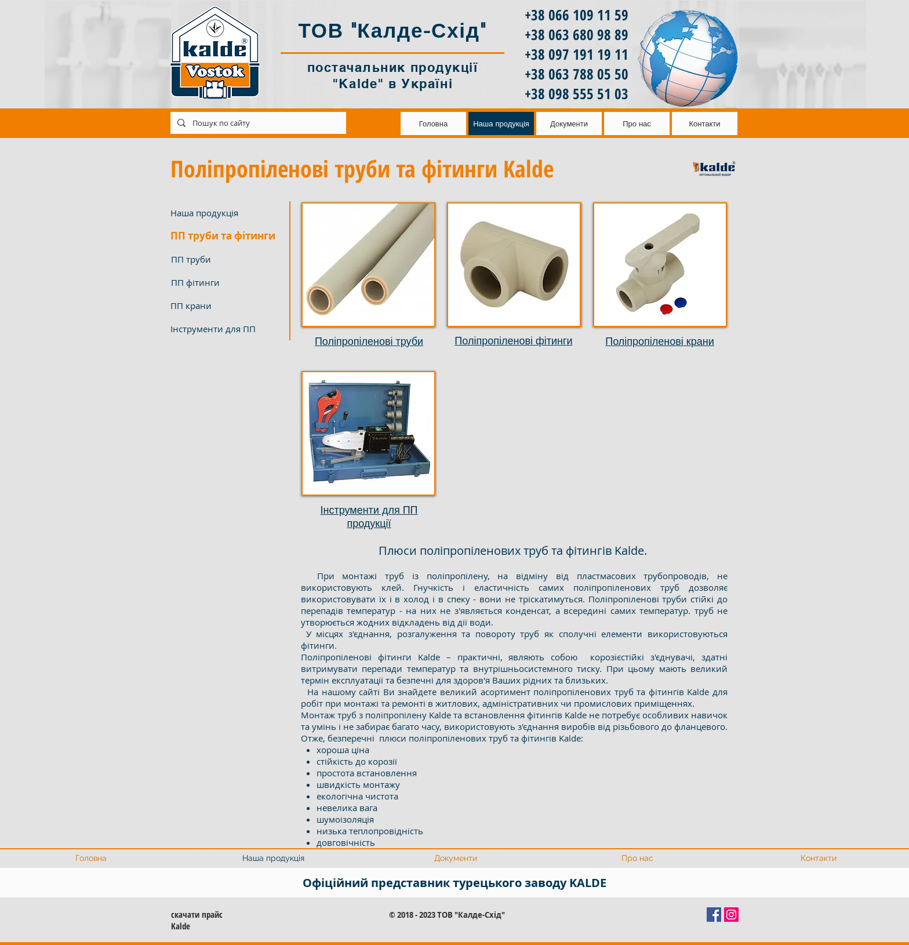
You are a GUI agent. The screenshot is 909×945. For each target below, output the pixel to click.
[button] (226, 236)
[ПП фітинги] (226, 282)
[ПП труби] (226, 259)
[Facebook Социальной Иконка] (714, 914)
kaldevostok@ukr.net (168, 121)
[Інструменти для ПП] (226, 328)
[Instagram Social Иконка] (731, 914)
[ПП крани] (226, 305)
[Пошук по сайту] (257, 123)
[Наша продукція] (226, 212)
